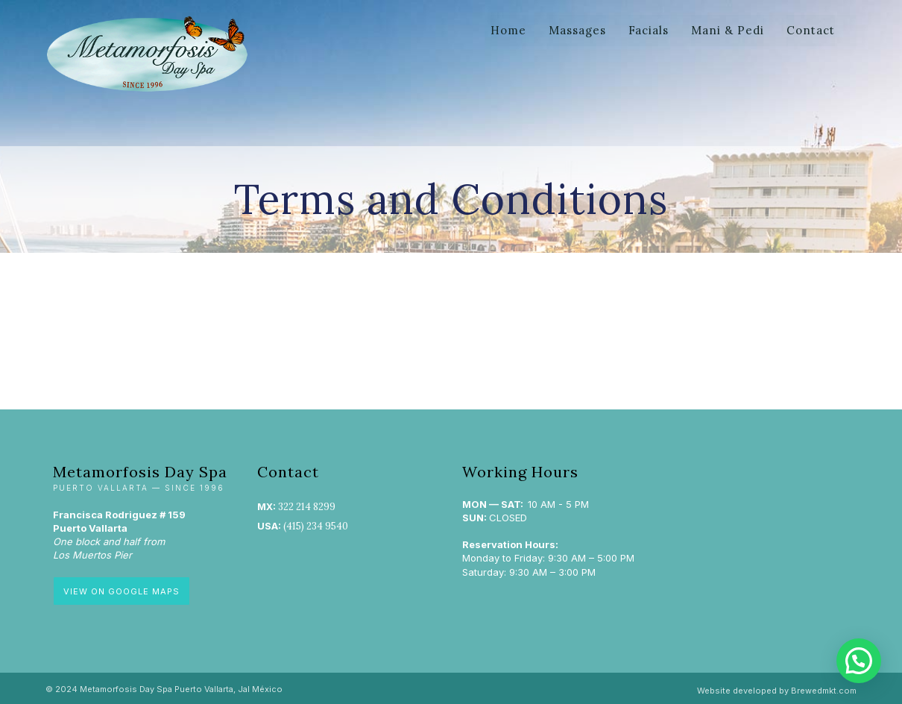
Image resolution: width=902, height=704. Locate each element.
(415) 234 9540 (315, 526)
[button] (858, 660)
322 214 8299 (306, 506)
